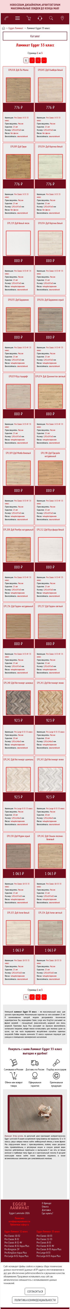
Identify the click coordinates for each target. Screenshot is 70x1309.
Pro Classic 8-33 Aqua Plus (49, 1249)
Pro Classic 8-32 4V (13, 1242)
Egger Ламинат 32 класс (16, 1231)
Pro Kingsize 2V (11, 1249)
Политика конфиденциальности (19, 1220)
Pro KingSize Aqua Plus (15, 1252)
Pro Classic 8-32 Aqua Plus (16, 1246)
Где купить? (47, 1213)
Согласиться (35, 1291)
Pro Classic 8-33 (44, 1242)
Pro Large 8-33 (43, 1252)
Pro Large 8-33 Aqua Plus (48, 1256)
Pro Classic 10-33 (44, 1235)
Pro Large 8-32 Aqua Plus (16, 1256)
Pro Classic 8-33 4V (45, 1246)
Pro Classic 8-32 (11, 1239)
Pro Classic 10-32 (12, 1235)
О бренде (46, 1203)
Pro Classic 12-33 (44, 1239)
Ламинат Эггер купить (14, 1135)
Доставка (46, 1210)
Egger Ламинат (16, 28)
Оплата (45, 1206)
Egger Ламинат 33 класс (48, 1231)
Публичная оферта (19, 1224)
